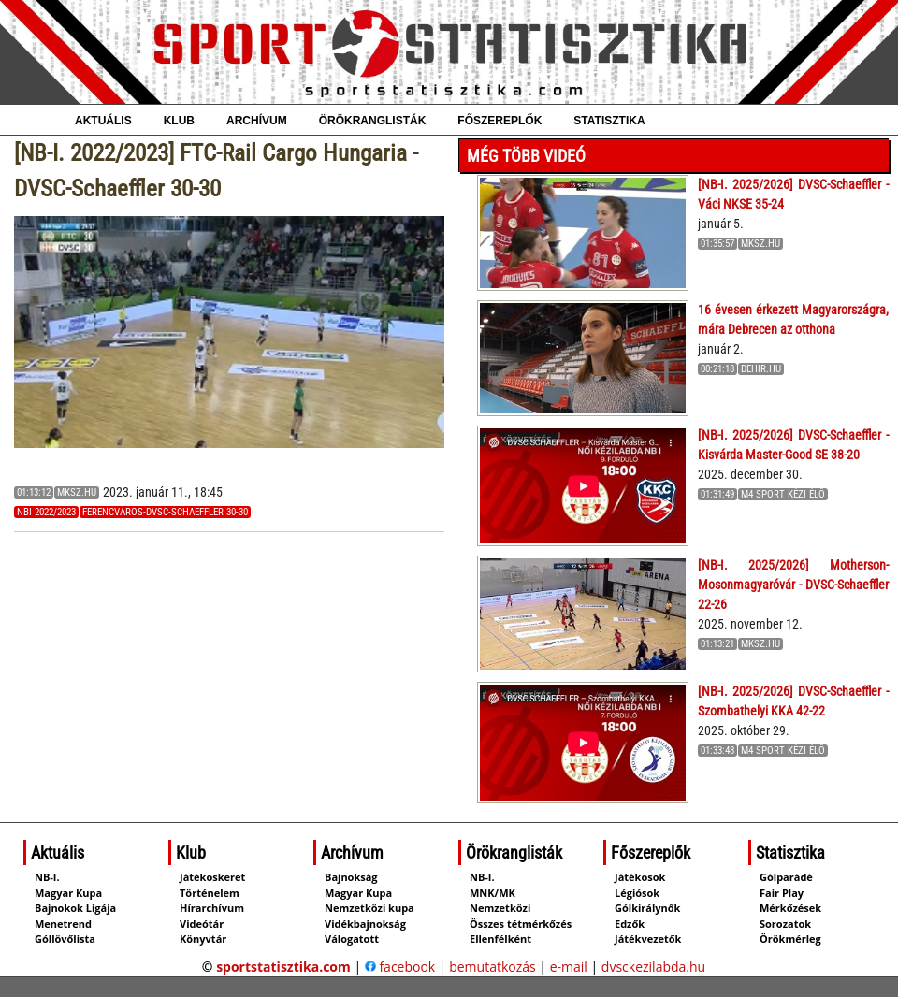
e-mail (568, 966)
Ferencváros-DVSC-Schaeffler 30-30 (165, 512)
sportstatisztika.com (283, 966)
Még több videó (526, 156)
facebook (400, 966)
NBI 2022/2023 (46, 512)
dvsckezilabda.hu (653, 966)
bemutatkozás (492, 966)
